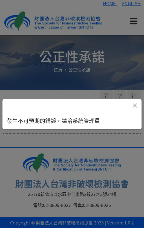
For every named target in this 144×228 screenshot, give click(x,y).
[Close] (135, 105)
